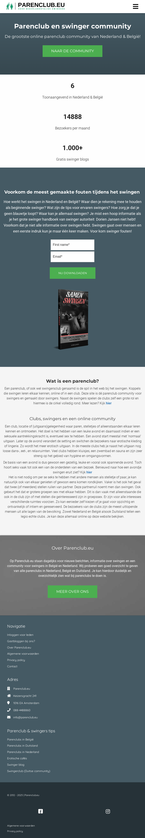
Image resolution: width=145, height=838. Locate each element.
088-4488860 (21, 710)
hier (109, 403)
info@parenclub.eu (25, 717)
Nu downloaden (72, 273)
